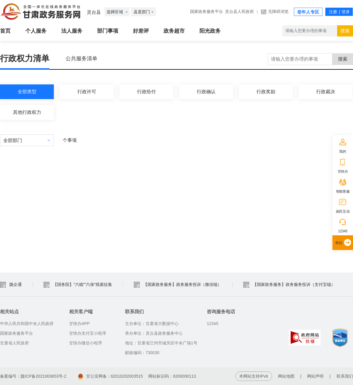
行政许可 (86, 91)
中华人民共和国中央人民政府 (27, 323)
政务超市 (174, 31)
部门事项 (107, 31)
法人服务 (71, 31)
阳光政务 (210, 31)
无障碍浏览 (278, 11)
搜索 (342, 58)
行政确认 (206, 91)
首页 (5, 31)
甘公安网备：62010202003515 (111, 376)
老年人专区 (308, 12)
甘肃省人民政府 (14, 343)
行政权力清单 (24, 58)
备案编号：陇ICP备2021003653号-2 (33, 376)
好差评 (141, 31)
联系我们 (345, 376)
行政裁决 (325, 91)
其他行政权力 (27, 112)
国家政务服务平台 (206, 11)
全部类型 (27, 91)
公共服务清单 (81, 58)
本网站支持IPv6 (253, 376)
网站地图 (286, 376)
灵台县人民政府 (239, 11)
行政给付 (146, 91)
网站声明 (315, 376)
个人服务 (35, 31)
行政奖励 (266, 91)
